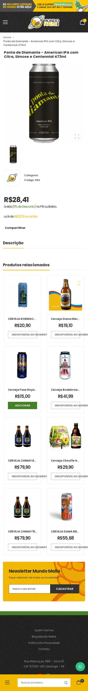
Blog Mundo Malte (44, 637)
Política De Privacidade (44, 643)
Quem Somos (44, 630)
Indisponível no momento (24, 334)
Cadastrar (64, 589)
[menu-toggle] (5, 22)
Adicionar (22, 405)
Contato (44, 649)
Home (7, 37)
